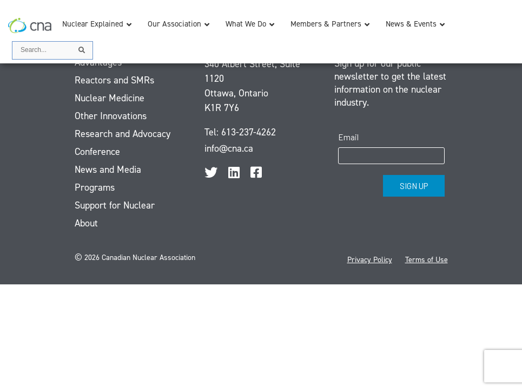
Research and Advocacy (122, 133)
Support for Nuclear (115, 205)
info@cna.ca (228, 148)
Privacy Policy (369, 260)
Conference (97, 151)
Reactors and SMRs (114, 80)
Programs (95, 187)
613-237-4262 (248, 132)
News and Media (108, 169)
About (86, 223)
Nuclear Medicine (109, 98)
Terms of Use (426, 260)
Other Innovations (111, 115)
